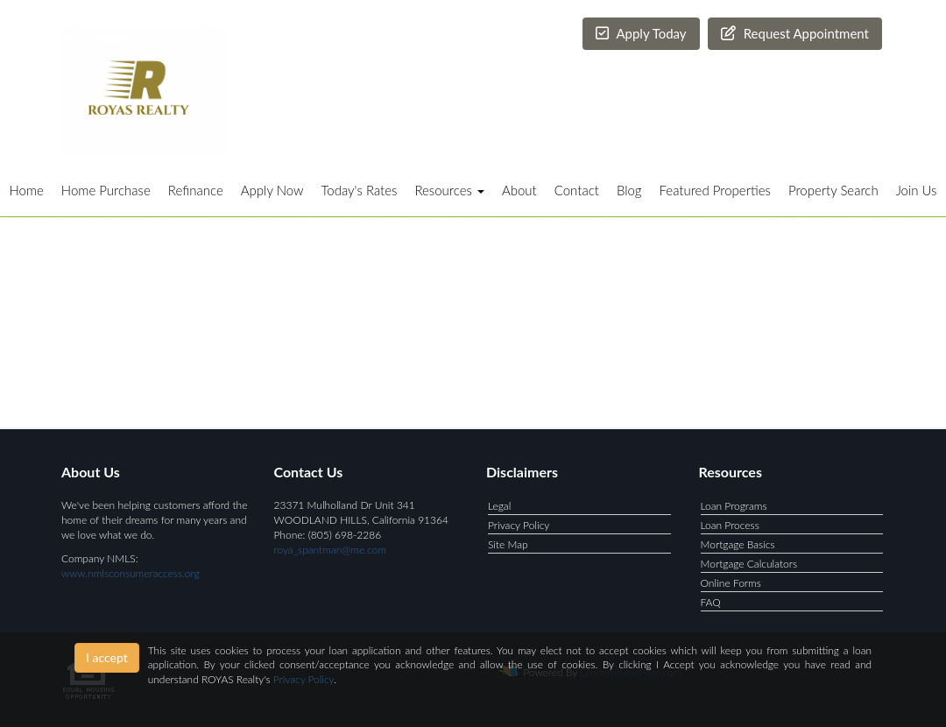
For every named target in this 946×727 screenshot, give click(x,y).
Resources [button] (449, 190)
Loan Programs (734, 505)
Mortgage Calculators (749, 563)
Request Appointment (795, 33)
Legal (499, 505)
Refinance (195, 190)
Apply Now (272, 190)
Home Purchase (106, 190)
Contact (576, 190)
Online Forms (731, 582)
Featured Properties (715, 190)
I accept (107, 657)
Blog (629, 190)
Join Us (916, 190)
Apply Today (641, 33)
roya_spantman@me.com (330, 549)
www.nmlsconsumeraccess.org (130, 573)
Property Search (833, 190)
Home (27, 190)
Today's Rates (359, 190)
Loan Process (730, 525)
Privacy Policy (518, 525)
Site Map (508, 544)
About (519, 190)
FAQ (711, 602)
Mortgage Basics (738, 544)
